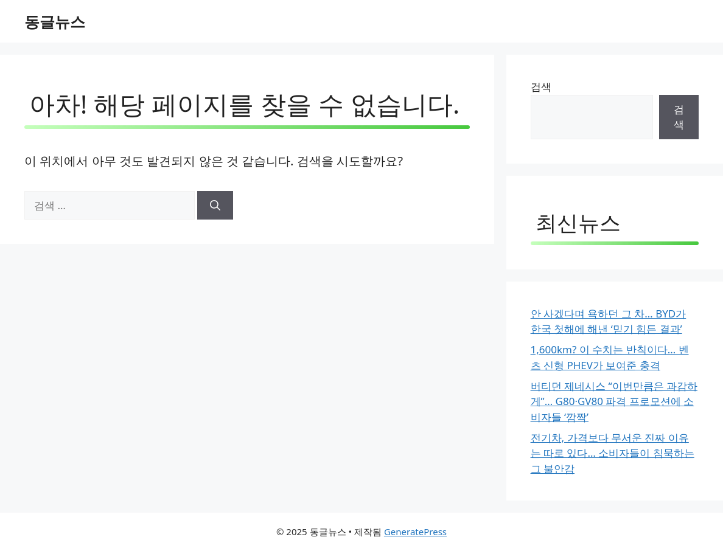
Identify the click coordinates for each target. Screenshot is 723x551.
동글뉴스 (54, 21)
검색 (541, 87)
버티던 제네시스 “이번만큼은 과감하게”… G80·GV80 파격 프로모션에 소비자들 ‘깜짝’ (614, 401)
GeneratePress (415, 531)
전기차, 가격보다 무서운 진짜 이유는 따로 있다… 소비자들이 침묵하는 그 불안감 (612, 453)
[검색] (215, 205)
